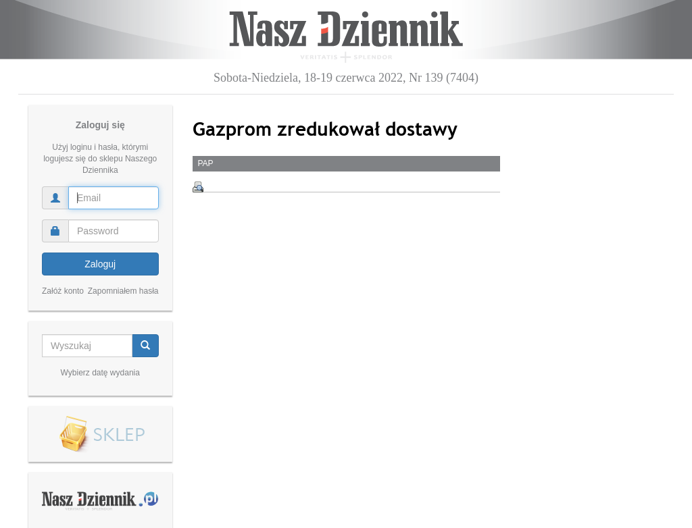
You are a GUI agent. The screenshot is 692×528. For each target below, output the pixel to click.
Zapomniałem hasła (123, 291)
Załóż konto (63, 291)
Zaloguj (100, 264)
